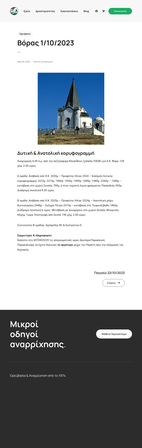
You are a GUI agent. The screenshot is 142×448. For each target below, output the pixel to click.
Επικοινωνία (120, 11)
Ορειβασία (25, 33)
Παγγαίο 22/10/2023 (109, 273)
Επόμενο (111, 282)
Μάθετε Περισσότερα (114, 334)
